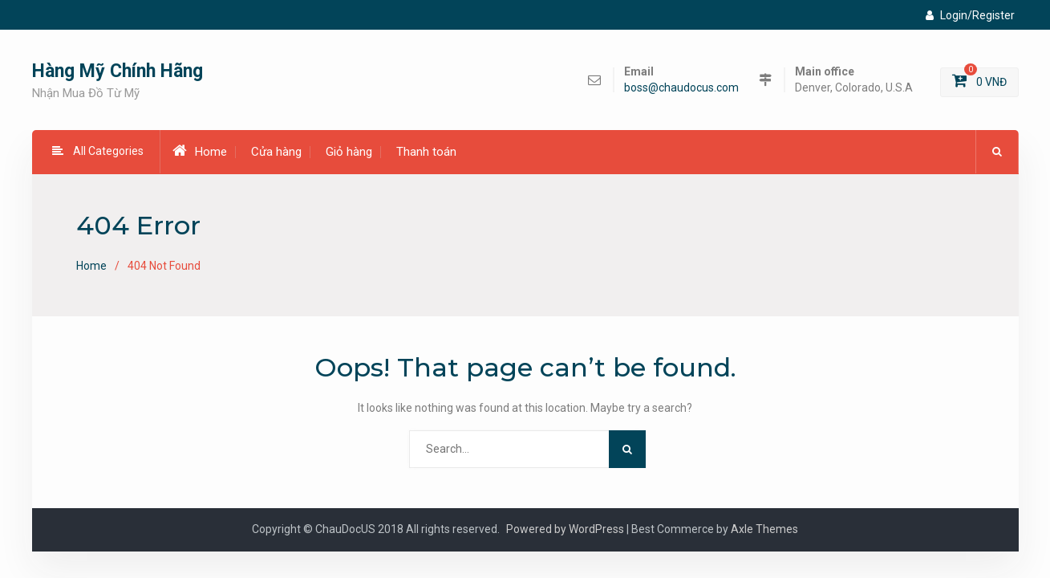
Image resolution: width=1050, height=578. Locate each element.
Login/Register (970, 15)
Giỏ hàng (349, 151)
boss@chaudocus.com (681, 87)
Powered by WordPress (565, 529)
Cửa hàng (276, 151)
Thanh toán (426, 151)
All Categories (98, 150)
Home (199, 151)
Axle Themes (764, 529)
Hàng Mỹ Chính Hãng (117, 71)
